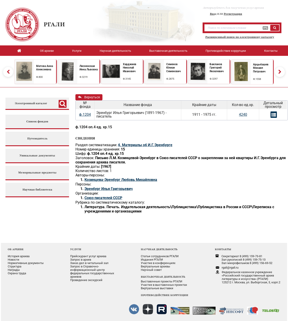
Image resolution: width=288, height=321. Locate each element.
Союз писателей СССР (103, 198)
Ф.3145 (127, 78)
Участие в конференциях (158, 263)
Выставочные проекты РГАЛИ (161, 281)
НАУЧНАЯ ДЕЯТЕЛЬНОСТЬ (159, 249)
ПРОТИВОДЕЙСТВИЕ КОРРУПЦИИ (164, 295)
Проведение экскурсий (86, 280)
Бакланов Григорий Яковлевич (217, 68)
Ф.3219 (83, 77)
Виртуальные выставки (157, 288)
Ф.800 (39, 77)
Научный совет (151, 270)
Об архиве (47, 50)
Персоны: (83, 184)
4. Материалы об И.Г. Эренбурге (145, 145)
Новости (13, 259)
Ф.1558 (257, 79)
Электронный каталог (31, 103)
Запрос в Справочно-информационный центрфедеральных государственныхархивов (92, 271)
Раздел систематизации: (96, 145)
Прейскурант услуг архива (88, 256)
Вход (213, 14)
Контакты (271, 50)
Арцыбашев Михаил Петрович (260, 68)
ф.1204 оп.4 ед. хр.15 (93, 127)
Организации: (87, 193)
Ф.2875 (170, 78)
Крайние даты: (87, 166)
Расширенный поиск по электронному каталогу (239, 37)
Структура (14, 266)
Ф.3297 (214, 78)
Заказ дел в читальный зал (89, 263)
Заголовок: (84, 158)
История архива (19, 256)
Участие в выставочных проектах (164, 284)
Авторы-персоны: (90, 175)
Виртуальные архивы (155, 266)
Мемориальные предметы (37, 172)
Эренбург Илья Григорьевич (108, 189)
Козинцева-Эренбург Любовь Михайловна (120, 180)
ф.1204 (85, 114)
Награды (14, 270)
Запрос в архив (80, 259)
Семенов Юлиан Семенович (173, 68)
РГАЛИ (54, 24)
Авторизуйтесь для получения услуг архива (233, 8)
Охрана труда (17, 273)
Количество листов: (92, 171)
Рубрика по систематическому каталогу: (110, 202)
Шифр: (81, 153)
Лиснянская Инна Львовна (88, 67)
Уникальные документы (37, 155)
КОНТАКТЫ (223, 249)
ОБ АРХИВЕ (16, 249)
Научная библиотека (37, 189)
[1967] (106, 166)
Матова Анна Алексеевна (44, 67)
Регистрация (233, 14)
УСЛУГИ (75, 249)
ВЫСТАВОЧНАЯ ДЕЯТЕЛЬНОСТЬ (163, 277)
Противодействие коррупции (226, 50)
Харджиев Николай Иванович (129, 68)
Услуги (77, 50)
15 (123, 149)
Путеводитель (37, 138)
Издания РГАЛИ (152, 259)
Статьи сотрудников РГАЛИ (160, 256)
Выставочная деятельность (168, 50)
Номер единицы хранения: (97, 149)
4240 (243, 114)
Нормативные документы (26, 263)
